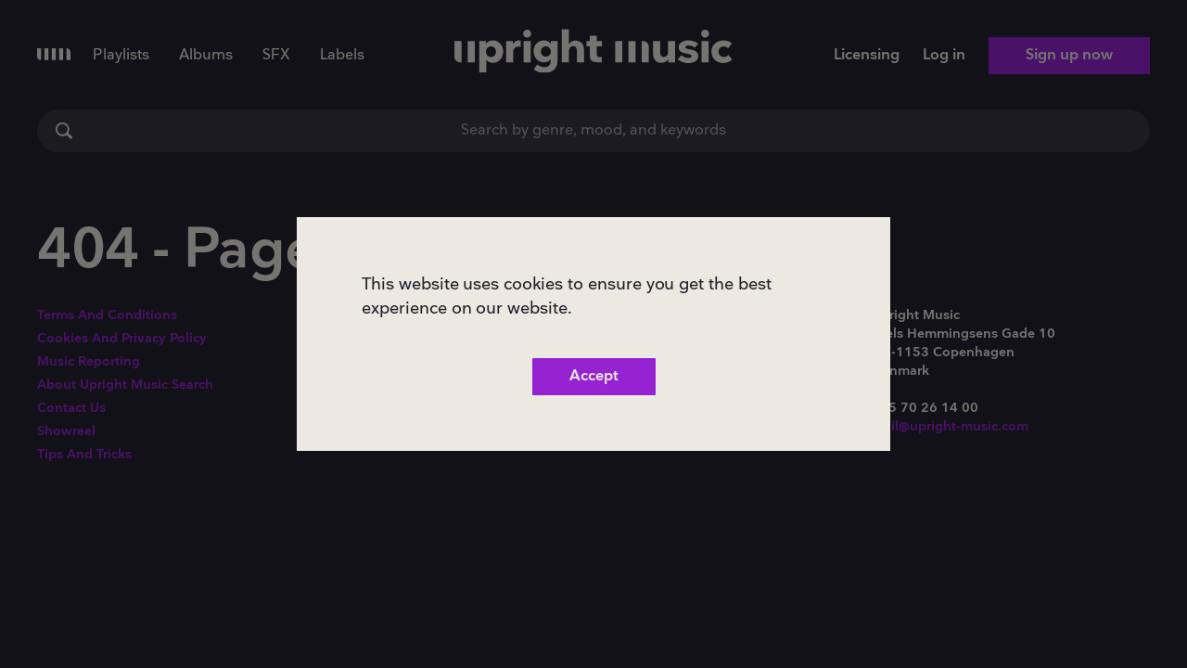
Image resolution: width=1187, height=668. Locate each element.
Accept (594, 376)
